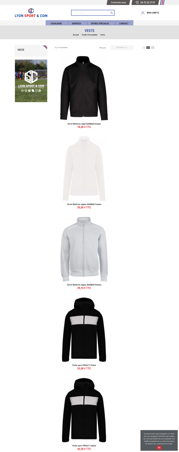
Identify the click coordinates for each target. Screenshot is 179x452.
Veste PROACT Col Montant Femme (70, 200)
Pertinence (122, 47)
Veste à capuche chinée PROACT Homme (146, 200)
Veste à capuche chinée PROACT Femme (108, 200)
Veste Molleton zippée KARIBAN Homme (146, 95)
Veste (21, 49)
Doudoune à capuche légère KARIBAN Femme (70, 359)
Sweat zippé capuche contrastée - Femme (70, 304)
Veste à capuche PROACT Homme (70, 252)
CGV (85, 448)
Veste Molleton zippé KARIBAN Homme (70, 95)
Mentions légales (74, 448)
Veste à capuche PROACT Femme (108, 252)
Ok (159, 448)
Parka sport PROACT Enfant (70, 147)
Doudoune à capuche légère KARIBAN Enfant (108, 359)
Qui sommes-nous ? (108, 423)
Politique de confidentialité (100, 448)
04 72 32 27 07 (70, 415)
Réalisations (108, 415)
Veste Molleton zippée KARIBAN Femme (108, 95)
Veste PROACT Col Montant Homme (146, 147)
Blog (108, 427)
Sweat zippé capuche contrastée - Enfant (108, 304)
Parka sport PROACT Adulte (108, 147)
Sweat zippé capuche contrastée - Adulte (146, 252)
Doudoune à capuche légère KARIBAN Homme (146, 305)
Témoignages (108, 419)
